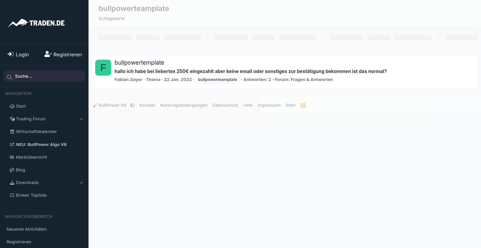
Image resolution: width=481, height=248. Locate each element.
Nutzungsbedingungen (183, 105)
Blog (20, 169)
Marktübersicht (31, 157)
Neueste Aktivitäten (27, 229)
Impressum (269, 105)
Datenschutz (225, 105)
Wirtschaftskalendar (36, 131)
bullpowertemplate (139, 62)
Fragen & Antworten (312, 79)
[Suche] (44, 76)
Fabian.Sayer (128, 79)
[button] (81, 118)
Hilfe (248, 105)
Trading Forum (31, 118)
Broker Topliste (31, 195)
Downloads (27, 182)
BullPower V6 (110, 105)
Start (21, 106)
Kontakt (147, 105)
